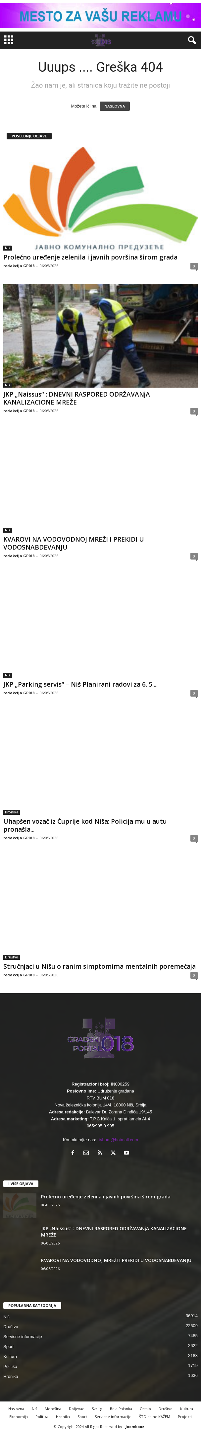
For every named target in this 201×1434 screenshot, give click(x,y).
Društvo (11, 957)
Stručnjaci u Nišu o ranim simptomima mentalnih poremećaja (99, 966)
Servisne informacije (22, 1336)
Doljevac (76, 1408)
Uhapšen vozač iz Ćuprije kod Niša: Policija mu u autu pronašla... (85, 825)
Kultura (10, 1356)
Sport (8, 1346)
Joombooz (135, 1426)
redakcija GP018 (18, 265)
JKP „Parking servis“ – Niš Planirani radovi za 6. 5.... (80, 684)
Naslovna (16, 1408)
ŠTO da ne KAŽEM (154, 1416)
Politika (10, 1366)
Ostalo (145, 1408)
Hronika (11, 812)
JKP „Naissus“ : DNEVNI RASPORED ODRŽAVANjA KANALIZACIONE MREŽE (76, 398)
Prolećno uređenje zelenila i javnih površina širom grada (90, 257)
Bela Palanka (121, 1408)
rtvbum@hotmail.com (117, 1139)
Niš (7, 248)
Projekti (185, 1416)
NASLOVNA (115, 106)
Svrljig (97, 1408)
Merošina (53, 1408)
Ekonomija (18, 1416)
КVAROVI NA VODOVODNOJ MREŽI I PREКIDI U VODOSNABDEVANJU (73, 543)
